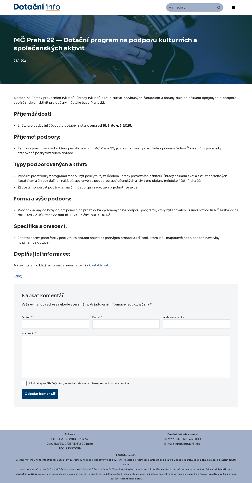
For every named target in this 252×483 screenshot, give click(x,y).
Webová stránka (173, 317)
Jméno (27, 317)
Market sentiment (130, 478)
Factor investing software (215, 474)
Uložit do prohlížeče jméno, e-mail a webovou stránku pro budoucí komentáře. (79, 383)
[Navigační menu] (233, 7)
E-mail (97, 317)
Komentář (29, 333)
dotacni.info (32, 469)
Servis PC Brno (58, 469)
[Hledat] (190, 7)
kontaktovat (98, 265)
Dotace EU (130, 455)
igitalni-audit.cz (27, 474)
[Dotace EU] (37, 7)
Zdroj (18, 276)
